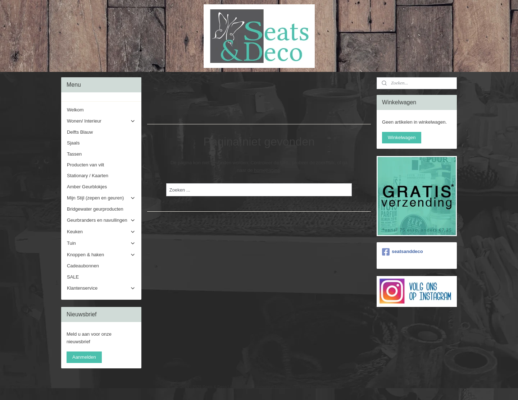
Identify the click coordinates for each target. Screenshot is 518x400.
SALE (73, 277)
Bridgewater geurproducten (95, 209)
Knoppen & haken (101, 255)
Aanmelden (84, 357)
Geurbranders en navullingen (101, 220)
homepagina (267, 170)
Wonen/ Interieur (101, 121)
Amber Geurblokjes (87, 186)
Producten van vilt (85, 164)
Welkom (75, 109)
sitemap (237, 387)
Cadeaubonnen (83, 265)
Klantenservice (101, 288)
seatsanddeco (402, 252)
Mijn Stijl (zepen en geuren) (101, 198)
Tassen (74, 154)
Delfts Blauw (80, 132)
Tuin (101, 243)
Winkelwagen (401, 137)
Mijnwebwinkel (329, 387)
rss (250, 387)
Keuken (101, 232)
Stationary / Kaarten (87, 175)
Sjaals (73, 143)
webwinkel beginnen (273, 387)
